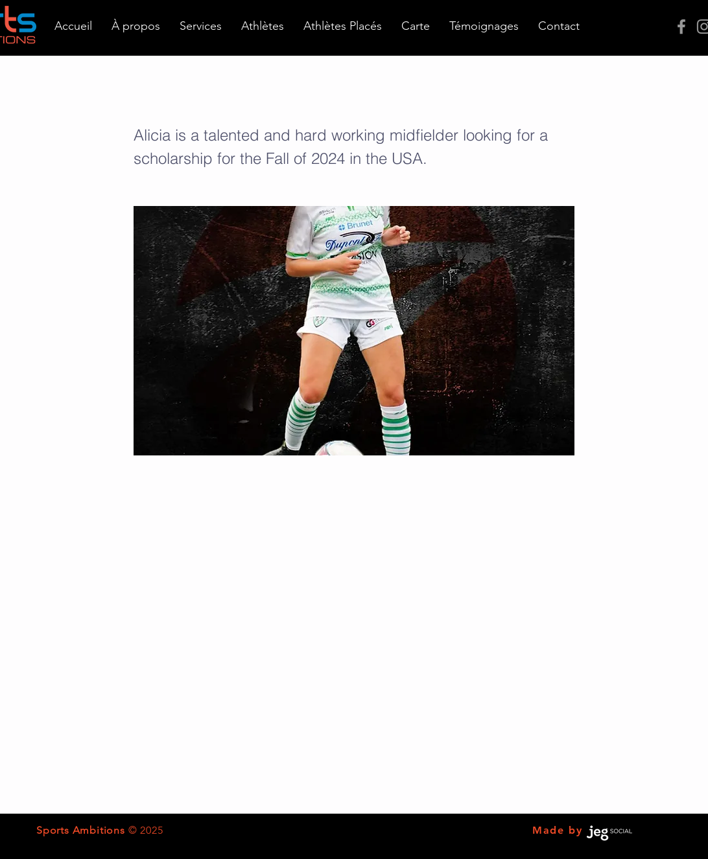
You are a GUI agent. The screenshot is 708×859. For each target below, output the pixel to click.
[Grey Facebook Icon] (681, 26)
